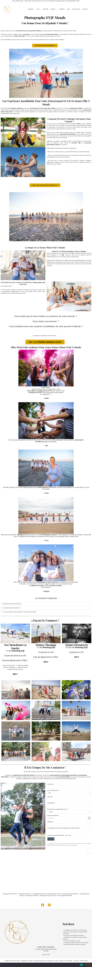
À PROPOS (62, 9)
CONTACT (85, 9)
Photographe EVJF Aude (39, 894)
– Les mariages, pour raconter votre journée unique (75, 929)
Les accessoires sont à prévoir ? (11, 608)
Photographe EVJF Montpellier (70, 894)
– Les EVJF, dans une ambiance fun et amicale (74, 934)
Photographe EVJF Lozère (54, 894)
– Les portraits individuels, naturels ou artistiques (75, 945)
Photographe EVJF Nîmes (32, 895)
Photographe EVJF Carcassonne (48, 895)
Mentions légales (84, 960)
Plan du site (76, 960)
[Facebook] (42, 905)
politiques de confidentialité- (65, 960)
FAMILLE (53, 9)
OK (81, 964)
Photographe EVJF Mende (65, 895)
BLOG (68, 9)
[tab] (46, 603)
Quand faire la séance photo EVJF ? (12, 604)
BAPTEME (45, 9)
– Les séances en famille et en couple (72, 939)
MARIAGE (30, 9)
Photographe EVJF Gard (24, 894)
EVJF (38, 9)
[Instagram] (49, 905)
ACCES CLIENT (76, 9)
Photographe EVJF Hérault (10, 894)
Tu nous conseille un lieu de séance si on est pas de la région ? (20, 612)
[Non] (88, 965)
